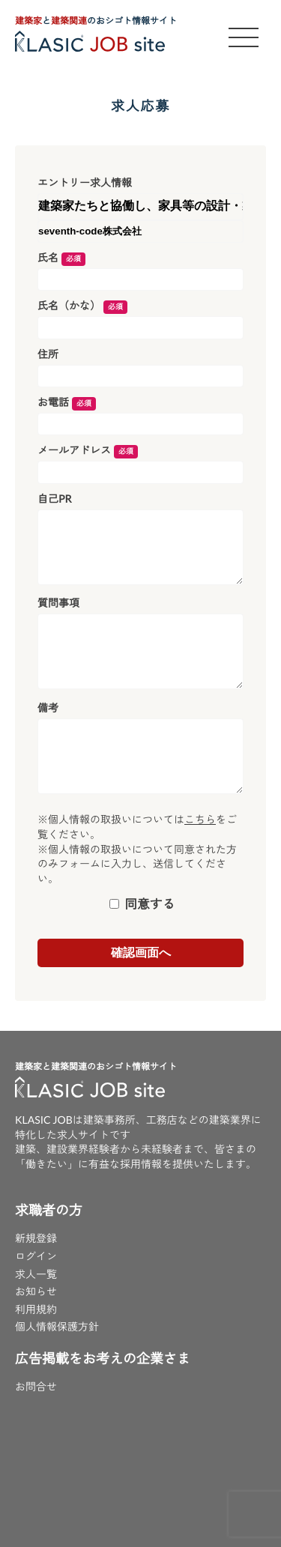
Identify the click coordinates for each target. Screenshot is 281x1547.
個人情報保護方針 (57, 1326)
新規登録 (36, 1238)
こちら (200, 819)
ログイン (36, 1256)
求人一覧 (36, 1274)
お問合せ (36, 1386)
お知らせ (36, 1291)
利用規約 (36, 1309)
